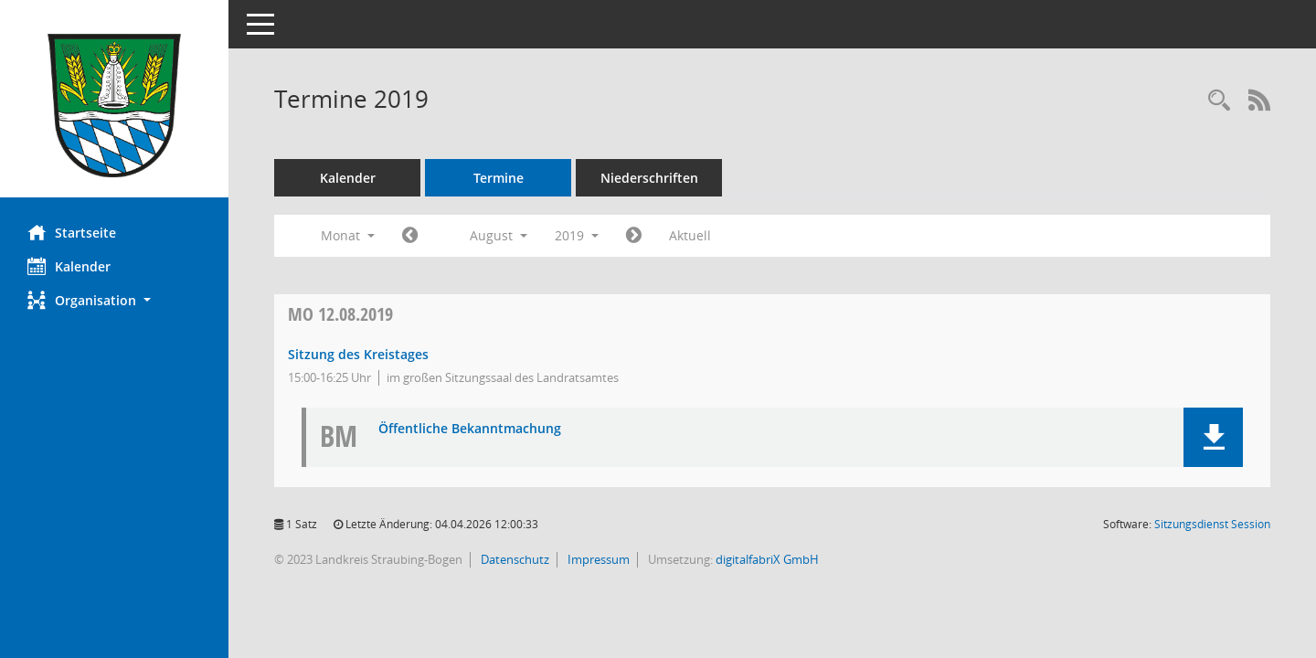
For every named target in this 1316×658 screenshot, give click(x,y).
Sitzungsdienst (1212, 524)
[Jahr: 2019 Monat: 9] (633, 235)
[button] (114, 300)
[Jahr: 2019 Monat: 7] (409, 235)
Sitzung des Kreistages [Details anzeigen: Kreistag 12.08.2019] (358, 354)
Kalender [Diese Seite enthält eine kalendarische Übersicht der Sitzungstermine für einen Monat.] (69, 266)
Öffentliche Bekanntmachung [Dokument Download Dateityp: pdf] (469, 429)
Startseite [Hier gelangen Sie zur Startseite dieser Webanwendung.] (71, 232)
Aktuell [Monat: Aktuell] (690, 235)
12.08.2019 (340, 314)
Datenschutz (513, 559)
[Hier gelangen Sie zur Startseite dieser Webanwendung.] (114, 105)
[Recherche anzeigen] (1219, 101)
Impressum (597, 559)
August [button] (498, 235)
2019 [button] (577, 235)
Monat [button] (348, 235)
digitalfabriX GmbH (767, 559)
